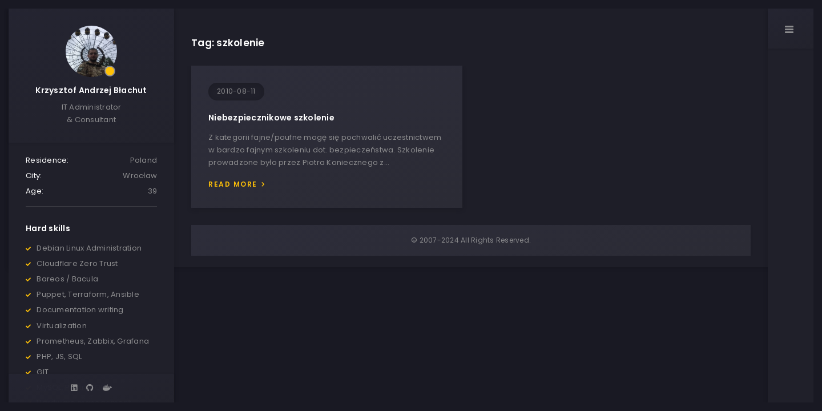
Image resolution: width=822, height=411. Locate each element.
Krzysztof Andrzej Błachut (91, 90)
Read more (232, 184)
